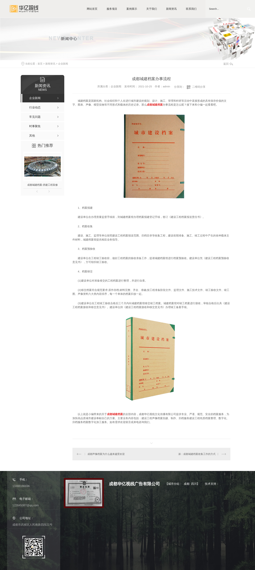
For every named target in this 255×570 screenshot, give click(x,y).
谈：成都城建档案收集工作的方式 (197, 454)
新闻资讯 (171, 8)
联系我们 (191, 8)
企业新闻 (63, 63)
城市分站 (173, 483)
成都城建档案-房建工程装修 (42, 184)
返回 (228, 63)
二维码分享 (198, 86)
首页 (40, 63)
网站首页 (92, 8)
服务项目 (112, 8)
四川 (194, 483)
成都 (186, 483)
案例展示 (131, 8)
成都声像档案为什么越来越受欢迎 (106, 454)
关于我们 (151, 8)
